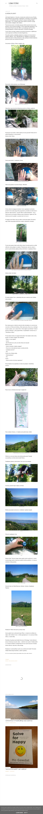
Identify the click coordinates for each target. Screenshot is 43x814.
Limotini (13, 3)
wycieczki (15, 660)
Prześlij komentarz (13, 722)
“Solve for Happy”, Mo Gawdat (15, 769)
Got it (25, 812)
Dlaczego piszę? (21, 6)
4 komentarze (12, 771)
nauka (9, 660)
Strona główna (12, 6)
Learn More (19, 812)
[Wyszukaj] (37, 3)
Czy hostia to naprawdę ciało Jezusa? (19, 721)
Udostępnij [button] (7, 659)
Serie (26, 6)
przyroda (12, 660)
